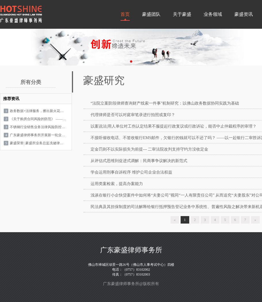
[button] (131, 61)
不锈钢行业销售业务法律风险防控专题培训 (38, 127)
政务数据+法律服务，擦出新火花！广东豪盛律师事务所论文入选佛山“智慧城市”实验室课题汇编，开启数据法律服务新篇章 (38, 111)
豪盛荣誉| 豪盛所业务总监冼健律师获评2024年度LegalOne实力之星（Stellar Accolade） (38, 143)
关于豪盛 (182, 14)
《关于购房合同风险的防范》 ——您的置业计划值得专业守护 (38, 119)
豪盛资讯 (243, 14)
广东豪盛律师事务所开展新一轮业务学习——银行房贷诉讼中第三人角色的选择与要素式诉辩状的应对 (38, 135)
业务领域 (213, 14)
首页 (125, 14)
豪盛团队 (151, 14)
